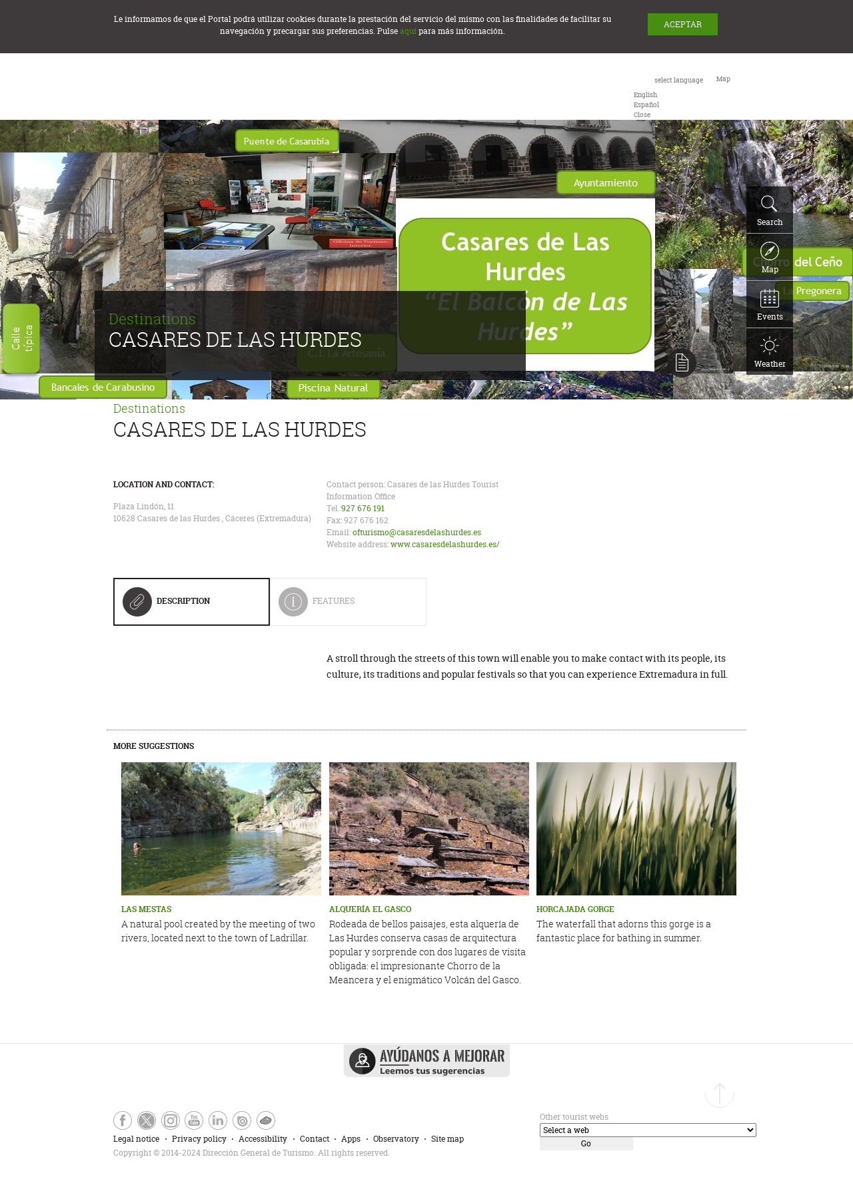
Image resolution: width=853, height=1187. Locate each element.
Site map (447, 1138)
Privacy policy (199, 1138)
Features (343, 606)
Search (770, 211)
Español (646, 105)
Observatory (396, 1138)
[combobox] (668, 96)
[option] (645, 95)
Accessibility (263, 1138)
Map (769, 258)
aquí (408, 31)
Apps (351, 1138)
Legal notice (136, 1138)
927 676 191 (363, 508)
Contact (314, 1138)
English (645, 95)
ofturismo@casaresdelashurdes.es (417, 532)
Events (770, 305)
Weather (770, 352)
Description (166, 605)
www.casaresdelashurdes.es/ (445, 544)
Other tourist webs (574, 1116)
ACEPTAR (683, 24)
